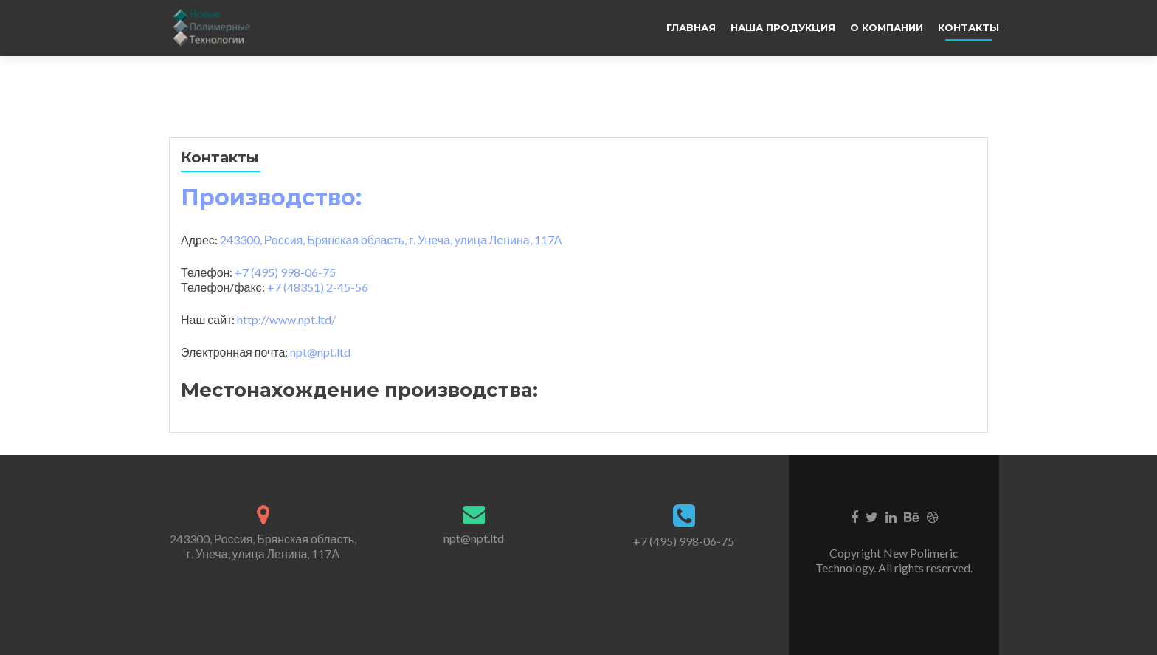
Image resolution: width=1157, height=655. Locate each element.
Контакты (968, 27)
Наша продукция (783, 27)
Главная (691, 27)
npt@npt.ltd (320, 352)
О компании (886, 27)
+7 (285, 272)
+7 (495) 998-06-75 (683, 541)
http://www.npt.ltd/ (286, 319)
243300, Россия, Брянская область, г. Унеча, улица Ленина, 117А (263, 546)
